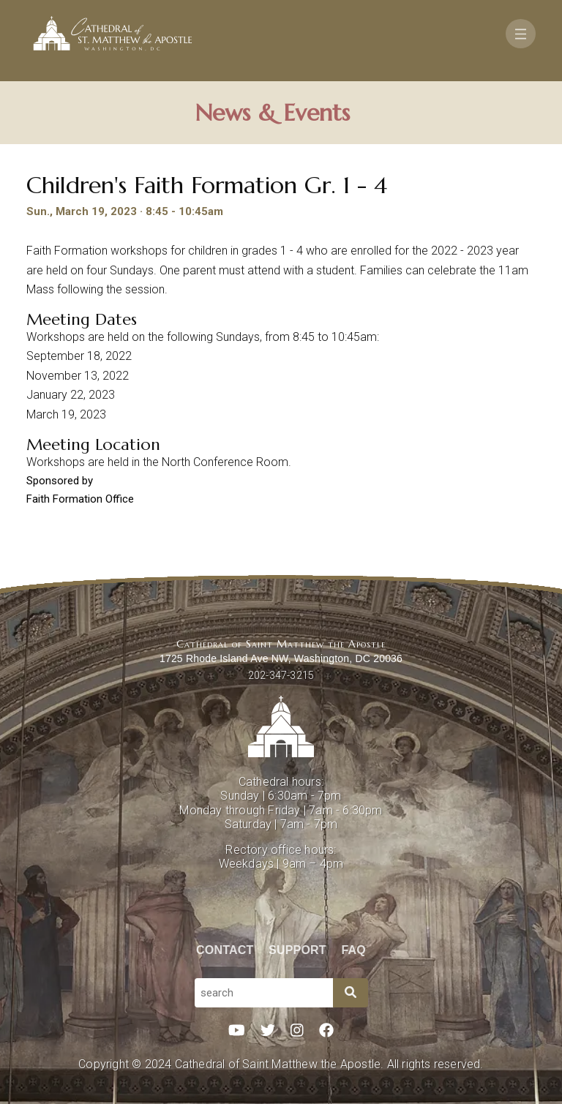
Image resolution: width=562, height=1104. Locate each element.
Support (297, 950)
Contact (224, 950)
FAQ (354, 950)
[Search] (350, 992)
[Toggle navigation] (521, 33)
